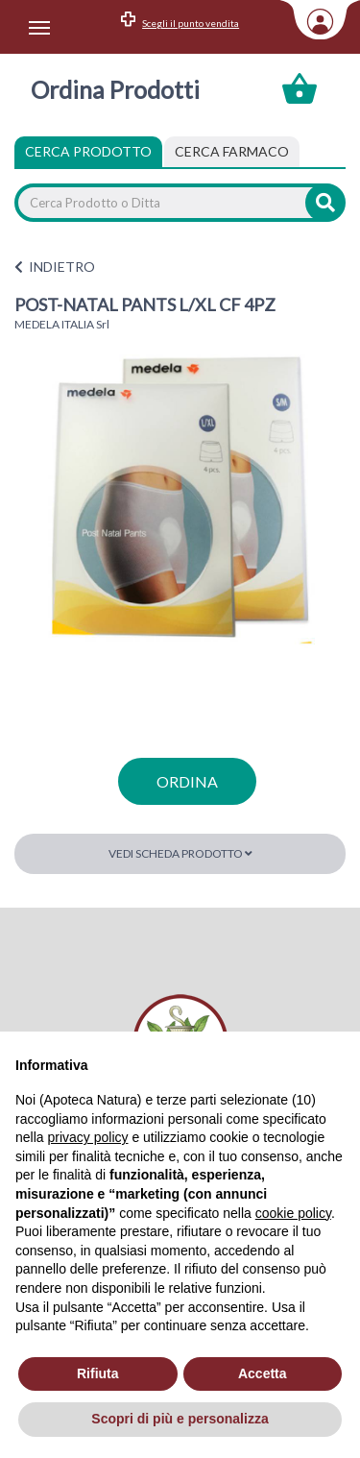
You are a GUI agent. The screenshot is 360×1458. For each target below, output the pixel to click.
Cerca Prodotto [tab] (88, 151)
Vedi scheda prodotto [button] (180, 853)
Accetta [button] (262, 1373)
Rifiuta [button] (98, 1373)
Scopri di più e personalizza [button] (179, 1418)
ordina (187, 781)
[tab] (232, 151)
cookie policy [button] (293, 1213)
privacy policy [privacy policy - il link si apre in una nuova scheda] (87, 1137)
